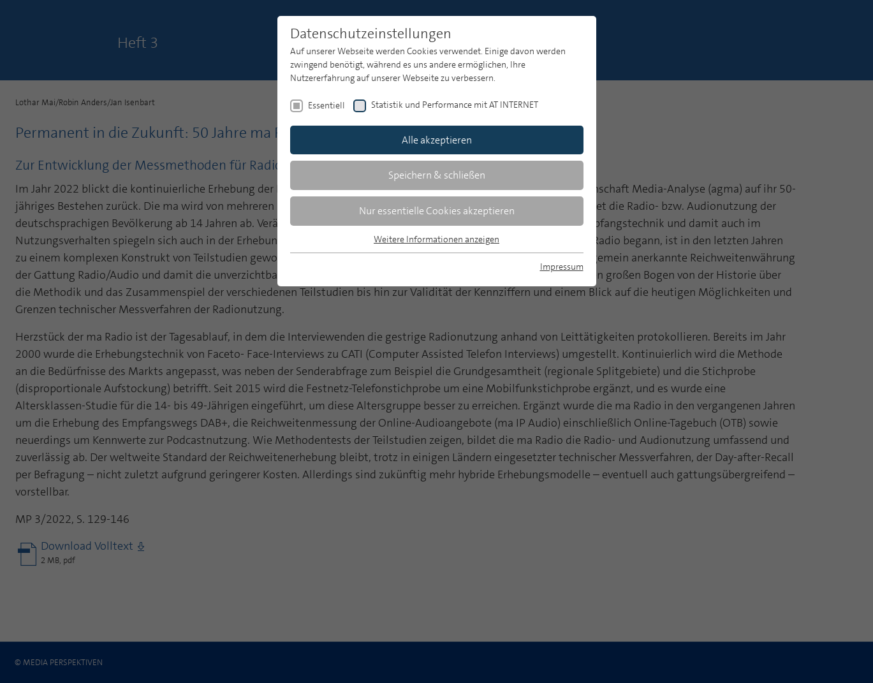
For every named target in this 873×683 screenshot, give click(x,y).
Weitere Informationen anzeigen (436, 239)
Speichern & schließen (436, 175)
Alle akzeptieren (437, 140)
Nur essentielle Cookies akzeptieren (437, 210)
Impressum (561, 266)
